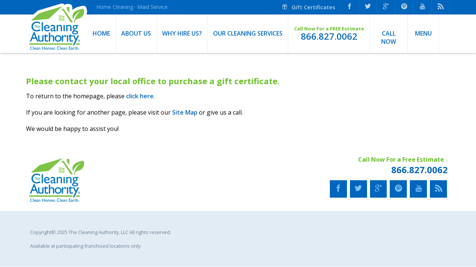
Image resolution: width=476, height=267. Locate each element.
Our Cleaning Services (248, 33)
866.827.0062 (329, 36)
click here (140, 96)
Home (101, 33)
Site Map (184, 112)
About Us (136, 33)
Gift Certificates (308, 7)
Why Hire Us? (182, 33)
